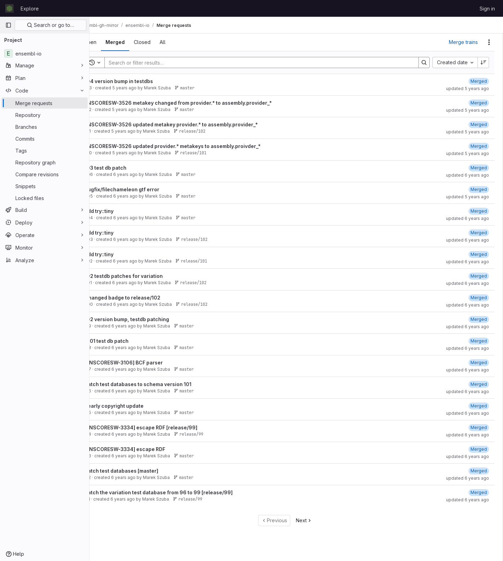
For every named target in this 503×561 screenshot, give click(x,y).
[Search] (267, 62)
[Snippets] (44, 186)
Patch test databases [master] (140, 471)
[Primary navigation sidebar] (8, 25)
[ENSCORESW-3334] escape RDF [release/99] (159, 427)
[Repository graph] (44, 162)
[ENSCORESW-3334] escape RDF (143, 449)
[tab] (109, 42)
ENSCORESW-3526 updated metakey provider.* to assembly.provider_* (190, 124)
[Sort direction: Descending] (483, 62)
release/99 (207, 434)
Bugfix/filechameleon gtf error (140, 189)
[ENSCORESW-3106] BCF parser (142, 363)
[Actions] (489, 42)
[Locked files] (44, 198)
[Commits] (44, 138)
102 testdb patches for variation (142, 276)
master (203, 87)
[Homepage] (9, 8)
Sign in (487, 9)
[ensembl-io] (44, 53)
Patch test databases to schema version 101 (156, 384)
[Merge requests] (44, 103)
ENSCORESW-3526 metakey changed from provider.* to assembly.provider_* (197, 103)
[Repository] (44, 114)
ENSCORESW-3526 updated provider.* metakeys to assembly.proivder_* (191, 146)
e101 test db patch (125, 341)
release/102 (208, 131)
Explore (30, 9)
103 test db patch (124, 168)
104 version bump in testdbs (137, 81)
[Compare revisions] (44, 174)
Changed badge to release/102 (141, 298)
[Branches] (44, 126)
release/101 (209, 152)
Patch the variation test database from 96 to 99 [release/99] (177, 492)
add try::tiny (117, 211)
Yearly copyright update (132, 406)
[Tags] (44, 150)
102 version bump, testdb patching (145, 319)
